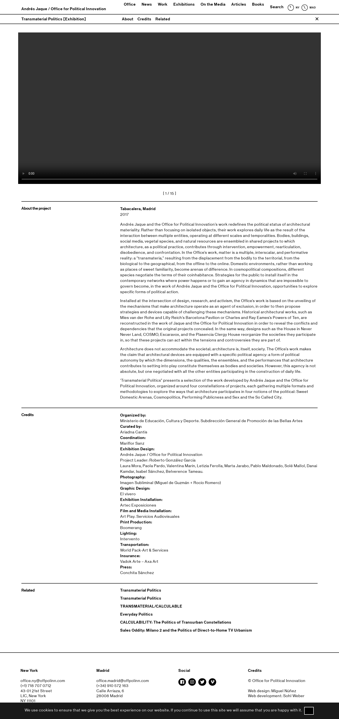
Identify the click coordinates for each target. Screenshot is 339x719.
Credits (144, 19)
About (127, 19)
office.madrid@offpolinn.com (122, 681)
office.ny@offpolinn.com (43, 681)
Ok (309, 710)
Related (162, 19)
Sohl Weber (294, 696)
